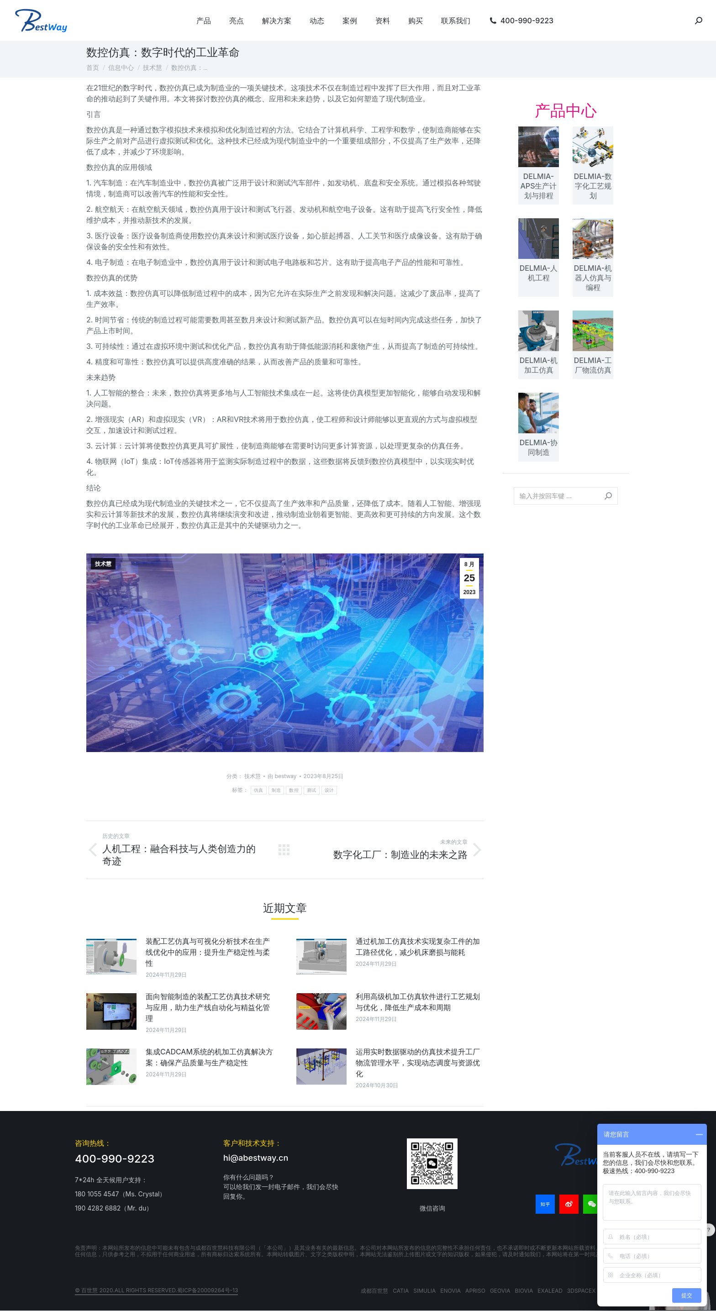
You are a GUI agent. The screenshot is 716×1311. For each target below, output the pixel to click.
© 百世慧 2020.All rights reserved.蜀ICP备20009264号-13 (156, 1290)
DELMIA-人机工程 (539, 272)
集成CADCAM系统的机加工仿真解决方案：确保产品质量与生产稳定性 (209, 1057)
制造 (276, 790)
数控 (294, 790)
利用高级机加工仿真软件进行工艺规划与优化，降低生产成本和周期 (418, 1002)
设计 (329, 790)
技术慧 (103, 564)
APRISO (475, 1290)
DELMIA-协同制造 (539, 447)
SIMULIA (424, 1290)
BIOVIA (524, 1290)
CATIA (401, 1290)
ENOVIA (450, 1290)
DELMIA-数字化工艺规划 (593, 186)
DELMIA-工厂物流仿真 (593, 365)
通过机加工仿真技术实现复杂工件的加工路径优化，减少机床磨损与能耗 (418, 947)
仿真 (258, 790)
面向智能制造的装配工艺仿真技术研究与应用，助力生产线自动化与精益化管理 (208, 1007)
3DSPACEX (581, 1290)
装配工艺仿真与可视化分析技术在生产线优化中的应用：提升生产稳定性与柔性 (208, 952)
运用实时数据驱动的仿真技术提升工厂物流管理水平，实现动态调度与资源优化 (418, 1062)
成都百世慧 (374, 1290)
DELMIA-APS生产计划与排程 (539, 186)
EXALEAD (550, 1290)
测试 (311, 790)
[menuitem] (203, 20)
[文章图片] (111, 956)
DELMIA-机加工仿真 (539, 365)
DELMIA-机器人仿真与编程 (593, 277)
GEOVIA (500, 1290)
